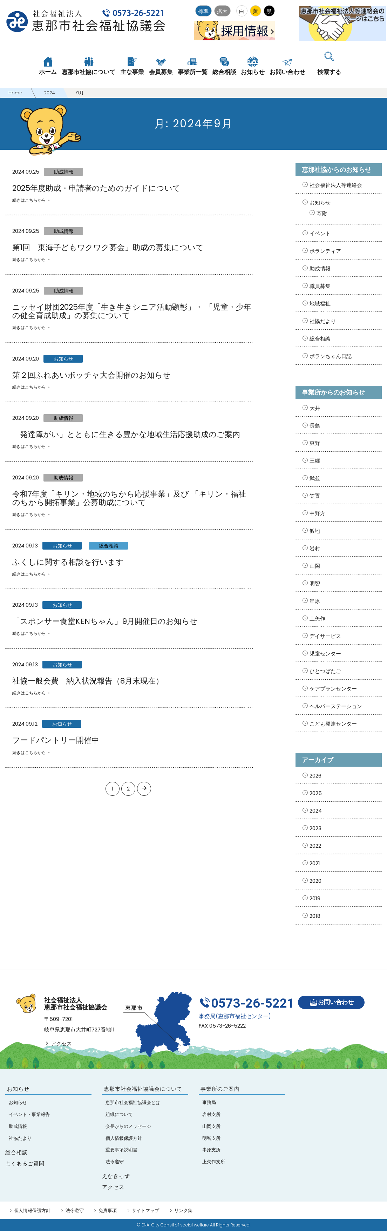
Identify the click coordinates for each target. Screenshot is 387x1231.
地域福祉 (320, 303)
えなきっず (116, 1176)
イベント (320, 233)
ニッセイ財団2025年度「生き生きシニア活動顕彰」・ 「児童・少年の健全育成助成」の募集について (131, 311)
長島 (315, 425)
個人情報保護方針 (32, 1210)
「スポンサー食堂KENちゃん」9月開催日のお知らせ (105, 621)
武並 (315, 478)
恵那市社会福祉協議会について (143, 1088)
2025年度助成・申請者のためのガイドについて (96, 188)
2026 (315, 775)
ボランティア (325, 251)
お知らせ (63, 358)
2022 (315, 845)
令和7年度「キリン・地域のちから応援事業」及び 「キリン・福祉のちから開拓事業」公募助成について (129, 498)
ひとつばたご (325, 671)
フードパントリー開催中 (55, 740)
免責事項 (108, 1210)
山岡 (315, 566)
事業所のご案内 (220, 1088)
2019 (315, 898)
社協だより (323, 321)
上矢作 (317, 618)
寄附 (322, 213)
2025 (316, 793)
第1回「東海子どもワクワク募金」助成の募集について (108, 247)
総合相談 (108, 545)
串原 (315, 601)
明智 (315, 583)
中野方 (317, 513)
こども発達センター (333, 723)
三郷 (315, 460)
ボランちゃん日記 (331, 356)
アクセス (58, 1043)
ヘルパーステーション (336, 706)
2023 (315, 828)
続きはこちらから (29, 200)
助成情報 (64, 171)
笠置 (315, 495)
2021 (315, 863)
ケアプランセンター (333, 688)
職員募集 (320, 286)
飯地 (315, 530)
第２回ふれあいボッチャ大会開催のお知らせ (91, 375)
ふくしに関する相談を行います (68, 562)
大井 (315, 408)
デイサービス (325, 636)
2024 (316, 810)
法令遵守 (75, 1210)
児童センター (325, 653)
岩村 (315, 548)
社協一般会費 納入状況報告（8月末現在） (87, 680)
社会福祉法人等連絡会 (336, 185)
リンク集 (183, 1210)
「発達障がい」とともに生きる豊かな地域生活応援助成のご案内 (126, 434)
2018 (315, 916)
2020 (315, 880)
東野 (315, 443)
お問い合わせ (331, 1002)
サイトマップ (145, 1210)
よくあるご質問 (25, 1163)
